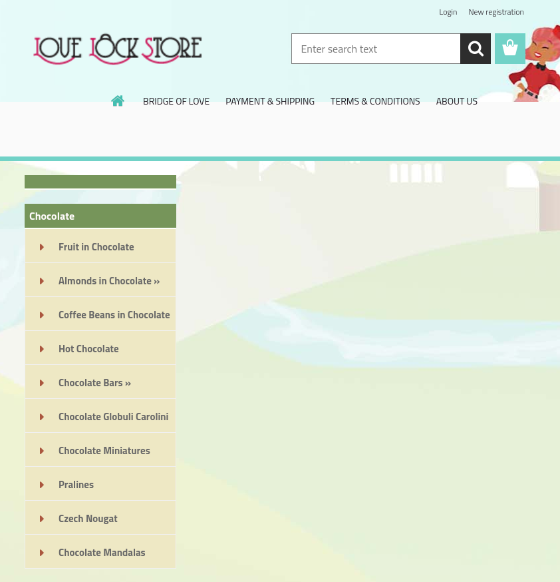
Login (448, 11)
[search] (475, 48)
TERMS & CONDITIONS (375, 101)
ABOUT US (457, 101)
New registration (497, 11)
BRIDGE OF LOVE (176, 101)
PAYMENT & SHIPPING (270, 101)
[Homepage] (118, 100)
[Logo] (116, 49)
